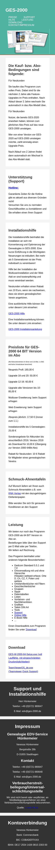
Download (15, 22)
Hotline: (14, 187)
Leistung (27, 20)
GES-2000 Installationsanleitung (25, 329)
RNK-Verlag (15, 493)
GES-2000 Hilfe (17, 313)
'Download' (31, 629)
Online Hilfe (20, 615)
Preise (13, 17)
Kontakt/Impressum (21, 25)
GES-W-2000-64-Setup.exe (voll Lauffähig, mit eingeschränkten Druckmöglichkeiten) (25, 658)
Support (29, 17)
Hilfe (12, 20)
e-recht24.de (31, 807)
